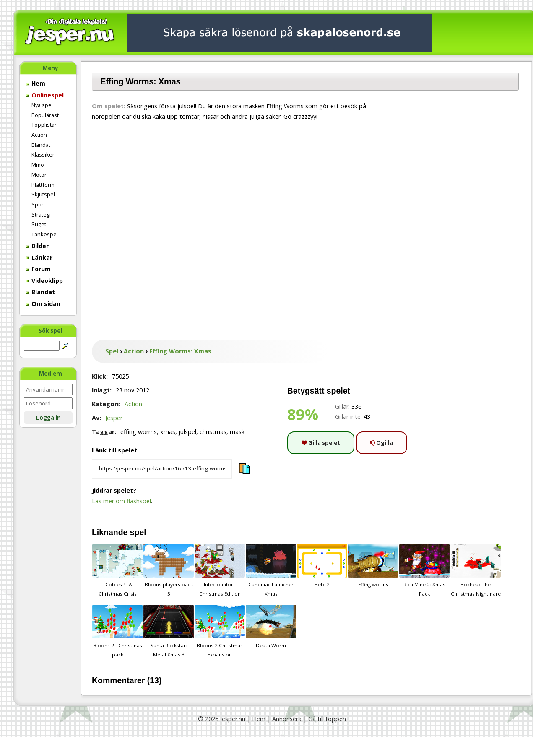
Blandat (40, 145)
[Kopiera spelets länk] (162, 469)
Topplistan (44, 124)
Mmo (37, 164)
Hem (35, 83)
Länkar (39, 257)
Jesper (113, 418)
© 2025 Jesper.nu (221, 719)
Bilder (37, 246)
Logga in (48, 417)
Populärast (45, 115)
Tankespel (44, 234)
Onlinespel (45, 95)
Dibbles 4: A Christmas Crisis (117, 570)
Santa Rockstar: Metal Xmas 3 (168, 631)
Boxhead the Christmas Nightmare (475, 570)
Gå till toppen (327, 719)
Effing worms (373, 566)
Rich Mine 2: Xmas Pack (424, 570)
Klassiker (43, 154)
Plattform (43, 184)
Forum (38, 269)
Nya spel (42, 105)
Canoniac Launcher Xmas (271, 570)
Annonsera (287, 719)
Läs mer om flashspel (121, 501)
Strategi (41, 214)
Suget (38, 224)
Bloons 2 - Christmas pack (117, 631)
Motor (39, 174)
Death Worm (271, 626)
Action (39, 135)
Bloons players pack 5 (168, 570)
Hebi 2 (322, 566)
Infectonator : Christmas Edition (220, 570)
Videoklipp (44, 281)
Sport (38, 204)
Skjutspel (43, 194)
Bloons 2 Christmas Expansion (220, 631)
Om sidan (43, 304)
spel (138, 532)
